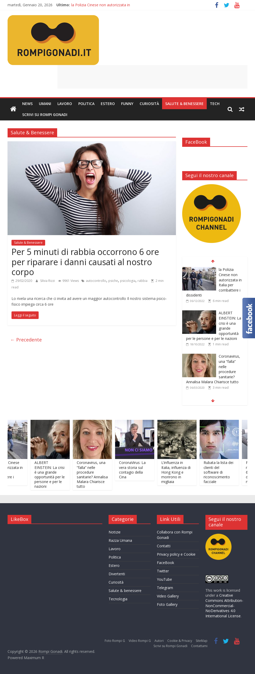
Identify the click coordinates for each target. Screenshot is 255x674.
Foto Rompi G (115, 640)
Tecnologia (118, 598)
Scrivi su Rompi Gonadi (44, 114)
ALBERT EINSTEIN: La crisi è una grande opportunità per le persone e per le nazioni (54, 474)
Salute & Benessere (184, 103)
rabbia (142, 280)
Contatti (163, 545)
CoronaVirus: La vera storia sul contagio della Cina (136, 469)
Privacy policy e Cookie (176, 554)
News (27, 103)
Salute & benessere (125, 590)
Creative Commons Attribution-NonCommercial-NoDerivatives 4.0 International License (224, 605)
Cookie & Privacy (179, 640)
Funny (127, 103)
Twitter (163, 570)
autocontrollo (96, 280)
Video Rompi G (140, 640)
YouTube (164, 579)
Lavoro (64, 103)
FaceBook (165, 562)
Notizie (115, 532)
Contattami (199, 646)
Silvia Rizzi (48, 280)
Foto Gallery (167, 604)
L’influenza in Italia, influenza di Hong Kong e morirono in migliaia (180, 472)
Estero (108, 103)
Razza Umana (120, 540)
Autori (159, 640)
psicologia (127, 280)
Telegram (165, 587)
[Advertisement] (152, 77)
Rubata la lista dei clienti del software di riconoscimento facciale (223, 472)
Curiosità (149, 103)
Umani (45, 103)
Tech (215, 103)
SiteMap (201, 640)
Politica (86, 103)
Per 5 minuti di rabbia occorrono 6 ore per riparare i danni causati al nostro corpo (85, 261)
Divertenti (117, 573)
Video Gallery (168, 596)
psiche (113, 280)
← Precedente (26, 339)
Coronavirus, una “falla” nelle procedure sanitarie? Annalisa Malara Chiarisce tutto (96, 474)
